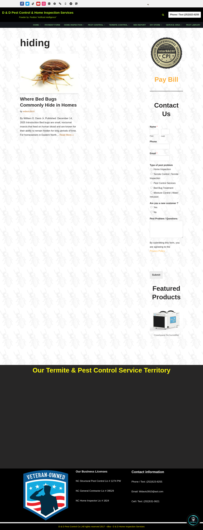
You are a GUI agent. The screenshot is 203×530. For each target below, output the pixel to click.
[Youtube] (38, 4)
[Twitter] (27, 4)
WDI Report (139, 25)
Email (153, 153)
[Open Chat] (193, 520)
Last (163, 136)
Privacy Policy (158, 251)
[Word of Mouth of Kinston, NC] (60, 4)
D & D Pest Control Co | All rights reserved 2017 (82, 526)
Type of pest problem (161, 165)
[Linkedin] (49, 4)
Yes (155, 207)
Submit (156, 274)
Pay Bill (166, 79)
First (151, 136)
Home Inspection (162, 169)
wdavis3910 (28, 111)
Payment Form (52, 25)
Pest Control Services (165, 183)
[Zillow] (76, 4)
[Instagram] (44, 4)
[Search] (163, 15)
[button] (40, 24)
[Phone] (160, 146)
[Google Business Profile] (65, 4)
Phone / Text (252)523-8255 (184, 14)
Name (154, 127)
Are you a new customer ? (164, 203)
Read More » (67, 135)
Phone (153, 141)
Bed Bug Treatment (163, 188)
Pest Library (193, 25)
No (155, 212)
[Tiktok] (33, 4)
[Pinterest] (55, 4)
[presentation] (171, 266)
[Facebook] (22, 4)
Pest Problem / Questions (164, 218)
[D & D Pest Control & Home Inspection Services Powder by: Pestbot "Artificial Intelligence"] (37, 14)
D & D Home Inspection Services (129, 526)
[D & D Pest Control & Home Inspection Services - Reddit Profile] (71, 4)
